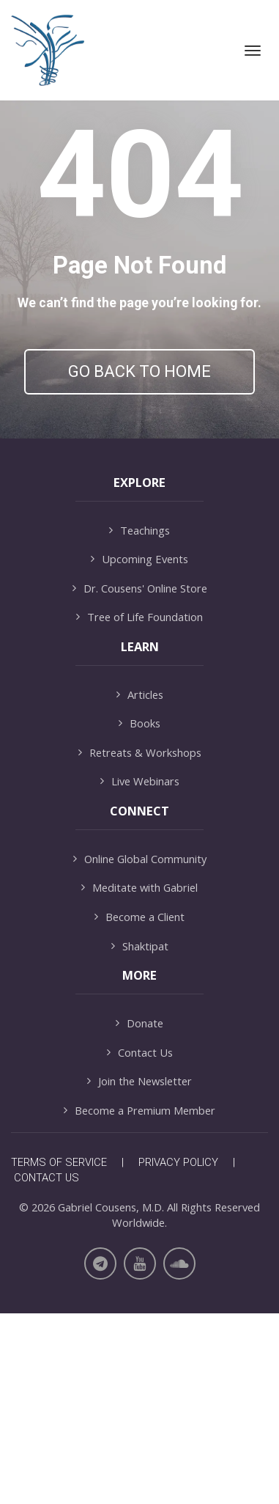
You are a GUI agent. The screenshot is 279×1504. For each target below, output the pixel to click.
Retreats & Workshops (139, 943)
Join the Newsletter (139, 1272)
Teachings (139, 720)
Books (139, 914)
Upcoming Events (139, 750)
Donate (139, 1213)
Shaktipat (139, 1136)
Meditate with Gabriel (139, 1078)
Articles (139, 885)
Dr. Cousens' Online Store (139, 778)
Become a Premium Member (139, 1300)
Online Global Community (140, 1049)
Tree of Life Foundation (139, 808)
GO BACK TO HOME (139, 371)
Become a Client (139, 1108)
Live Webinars (139, 972)
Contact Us (140, 1243)
